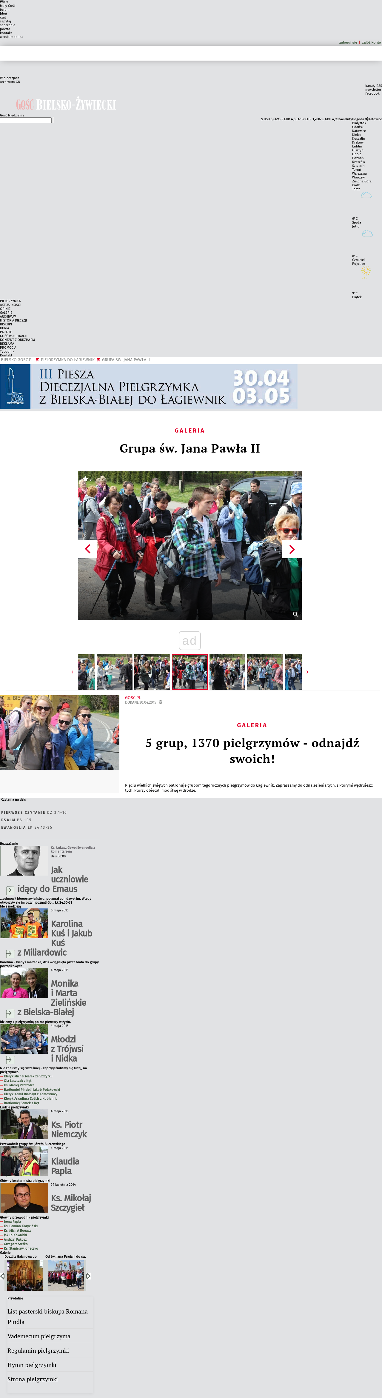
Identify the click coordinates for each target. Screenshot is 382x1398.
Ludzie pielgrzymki (14, 1107)
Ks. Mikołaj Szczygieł (71, 1203)
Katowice (375, 119)
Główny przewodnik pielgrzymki (24, 1217)
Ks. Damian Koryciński (21, 1226)
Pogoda (358, 119)
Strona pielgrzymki (32, 1379)
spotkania (7, 25)
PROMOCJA (8, 348)
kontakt (6, 33)
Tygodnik (7, 351)
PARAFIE (6, 332)
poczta (5, 29)
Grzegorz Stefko (16, 1244)
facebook (372, 94)
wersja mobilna (11, 37)
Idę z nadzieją (10, 906)
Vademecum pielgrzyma (38, 1336)
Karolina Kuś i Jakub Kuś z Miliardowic (54, 938)
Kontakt (6, 355)
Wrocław (358, 177)
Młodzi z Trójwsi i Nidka (67, 1049)
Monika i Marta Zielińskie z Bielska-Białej (51, 998)
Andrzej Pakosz (15, 1240)
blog (3, 14)
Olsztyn (357, 150)
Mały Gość (7, 6)
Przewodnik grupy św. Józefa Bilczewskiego (32, 1144)
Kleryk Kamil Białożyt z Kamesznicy (30, 1094)
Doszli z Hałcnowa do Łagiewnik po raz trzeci (21, 1257)
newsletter (373, 90)
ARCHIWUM (8, 317)
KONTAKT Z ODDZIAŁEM (17, 340)
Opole (356, 154)
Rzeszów (358, 162)
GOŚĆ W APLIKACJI (13, 336)
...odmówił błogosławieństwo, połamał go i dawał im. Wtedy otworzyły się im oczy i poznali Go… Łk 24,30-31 (45, 901)
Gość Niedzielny (12, 115)
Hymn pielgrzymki (31, 1365)
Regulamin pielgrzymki (38, 1350)
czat (3, 17)
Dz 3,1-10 (34, 812)
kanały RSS (373, 86)
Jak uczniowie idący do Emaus (52, 879)
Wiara (4, 2)
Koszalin (358, 139)
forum (5, 10)
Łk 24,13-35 (27, 827)
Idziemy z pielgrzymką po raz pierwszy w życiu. (35, 1022)
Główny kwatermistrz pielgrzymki (25, 1181)
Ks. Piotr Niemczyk (68, 1129)
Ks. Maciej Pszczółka (19, 1085)
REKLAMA (7, 344)
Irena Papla (12, 1222)
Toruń (356, 170)
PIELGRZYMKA (10, 301)
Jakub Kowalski (15, 1235)
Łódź (356, 185)
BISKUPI (6, 324)
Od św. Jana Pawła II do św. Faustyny (65, 1257)
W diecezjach (9, 78)
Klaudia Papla (65, 1166)
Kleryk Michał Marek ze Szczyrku (28, 1076)
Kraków (357, 142)
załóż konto (372, 42)
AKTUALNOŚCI (10, 305)
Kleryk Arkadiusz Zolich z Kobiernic (30, 1099)
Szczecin (358, 166)
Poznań (358, 158)
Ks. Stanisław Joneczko (21, 1249)
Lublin (357, 146)
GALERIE (6, 313)
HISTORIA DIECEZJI (13, 320)
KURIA (4, 328)
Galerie (5, 1253)
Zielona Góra (362, 181)
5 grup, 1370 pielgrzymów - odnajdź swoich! (252, 750)
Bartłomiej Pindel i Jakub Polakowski (32, 1090)
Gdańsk (357, 127)
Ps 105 (16, 820)
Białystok (359, 123)
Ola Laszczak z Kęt (17, 1081)
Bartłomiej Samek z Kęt (21, 1103)
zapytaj (5, 21)
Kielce (356, 135)
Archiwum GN (10, 82)
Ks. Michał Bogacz (17, 1231)
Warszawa (359, 174)
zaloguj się (348, 42)
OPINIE (5, 309)
